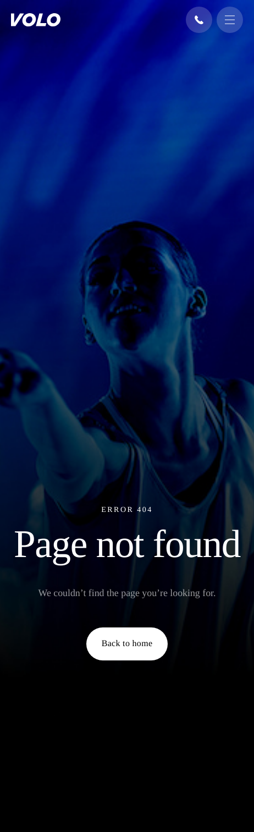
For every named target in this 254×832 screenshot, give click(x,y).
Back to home (127, 643)
